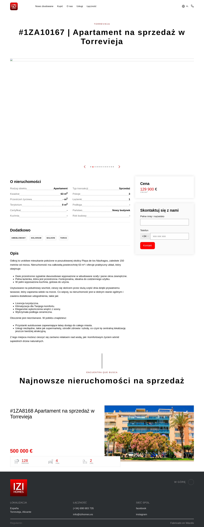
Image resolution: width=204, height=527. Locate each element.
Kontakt (147, 245)
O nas (70, 6)
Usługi (80, 6)
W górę (184, 482)
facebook (141, 508)
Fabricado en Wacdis (182, 523)
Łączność (91, 6)
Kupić (60, 6)
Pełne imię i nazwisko (152, 216)
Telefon (144, 230)
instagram (141, 514)
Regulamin (16, 523)
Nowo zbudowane (44, 6)
